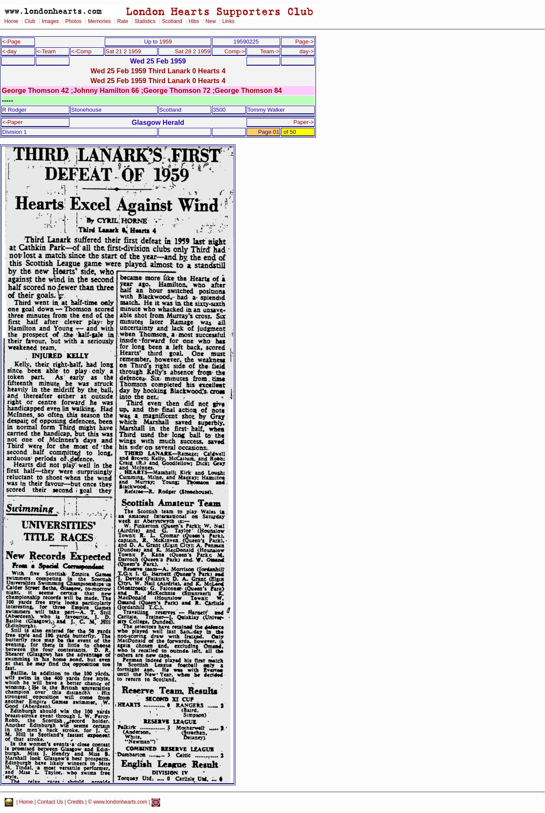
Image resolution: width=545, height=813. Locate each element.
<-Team (46, 51)
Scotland (172, 21)
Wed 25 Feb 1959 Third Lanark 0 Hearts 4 (157, 71)
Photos (73, 21)
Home (11, 21)
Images (50, 21)
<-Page (11, 41)
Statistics (145, 21)
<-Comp (81, 51)
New (211, 21)
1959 (165, 41)
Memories (99, 21)
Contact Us (50, 802)
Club (30, 21)
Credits (75, 802)
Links (228, 21)
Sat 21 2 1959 (123, 51)
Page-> (304, 41)
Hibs (194, 21)
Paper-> (303, 122)
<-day (9, 51)
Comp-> (234, 51)
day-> (306, 51)
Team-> (269, 51)
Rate (122, 21)
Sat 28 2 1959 (192, 51)
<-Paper (12, 122)
